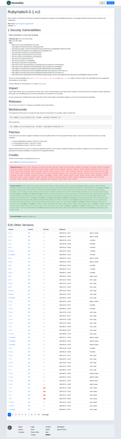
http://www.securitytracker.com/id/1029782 (24, 62)
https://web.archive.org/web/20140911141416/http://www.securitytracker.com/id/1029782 (38, 64)
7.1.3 (10, 388)
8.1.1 (10, 244)
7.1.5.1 (11, 355)
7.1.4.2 (11, 362)
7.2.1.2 (11, 319)
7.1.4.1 (11, 366)
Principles (21, 432)
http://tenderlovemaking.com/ (28, 162)
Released (62, 229)
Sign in (102, 3)
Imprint (48, 429)
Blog (47, 432)
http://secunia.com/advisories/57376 (22, 59)
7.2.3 (10, 305)
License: (10, 25)
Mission (20, 429)
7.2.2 (10, 316)
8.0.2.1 (11, 272)
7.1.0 (10, 398)
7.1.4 (10, 370)
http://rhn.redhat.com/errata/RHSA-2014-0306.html (26, 57)
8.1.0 (10, 247)
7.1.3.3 (11, 377)
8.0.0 (10, 287)
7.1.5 (10, 359)
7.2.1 (10, 326)
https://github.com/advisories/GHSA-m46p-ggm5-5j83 (27, 47)
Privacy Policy (35, 432)
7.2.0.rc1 (11, 334)
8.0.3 (10, 269)
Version (11, 229)
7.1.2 (10, 391)
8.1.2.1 (11, 236)
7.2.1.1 (11, 323)
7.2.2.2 (11, 308)
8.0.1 (10, 280)
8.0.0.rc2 (11, 290)
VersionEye (17, 3)
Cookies (33, 435)
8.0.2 (10, 276)
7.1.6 (10, 348)
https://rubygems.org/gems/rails (24, 23)
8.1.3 (10, 233)
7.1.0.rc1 (11, 406)
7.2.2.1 (11, 312)
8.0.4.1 (11, 262)
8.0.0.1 (11, 283)
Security (46, 229)
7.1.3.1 (11, 384)
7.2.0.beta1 (12, 344)
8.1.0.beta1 (12, 254)
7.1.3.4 (11, 373)
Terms (32, 429)
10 (39, 414)
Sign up (110, 3)
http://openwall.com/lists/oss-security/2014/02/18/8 (26, 53)
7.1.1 (10, 395)
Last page (45, 414)
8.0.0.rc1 (11, 294)
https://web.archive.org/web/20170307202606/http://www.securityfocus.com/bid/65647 (37, 66)
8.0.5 (10, 258)
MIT (15, 25)
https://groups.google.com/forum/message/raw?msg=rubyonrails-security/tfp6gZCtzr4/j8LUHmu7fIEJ (41, 49)
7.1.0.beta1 (12, 409)
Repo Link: (11, 23)
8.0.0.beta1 (12, 298)
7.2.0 (10, 330)
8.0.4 (10, 265)
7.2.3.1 (11, 301)
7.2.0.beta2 (12, 341)
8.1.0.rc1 (11, 251)
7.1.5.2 (11, 352)
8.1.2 (10, 240)
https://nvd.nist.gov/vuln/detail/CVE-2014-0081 (25, 45)
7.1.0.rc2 (11, 402)
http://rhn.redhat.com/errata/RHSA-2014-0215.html (26, 55)
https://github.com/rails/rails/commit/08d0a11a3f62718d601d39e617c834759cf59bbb (36, 68)
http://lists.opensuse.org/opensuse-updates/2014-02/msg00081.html (32, 51)
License (30, 229)
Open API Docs (61, 429)
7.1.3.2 (11, 380)
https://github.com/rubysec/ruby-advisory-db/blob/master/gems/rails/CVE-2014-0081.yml (37, 72)
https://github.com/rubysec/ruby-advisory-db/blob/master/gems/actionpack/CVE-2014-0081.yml (39, 70)
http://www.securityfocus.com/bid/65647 (23, 60)
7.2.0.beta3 (12, 337)
